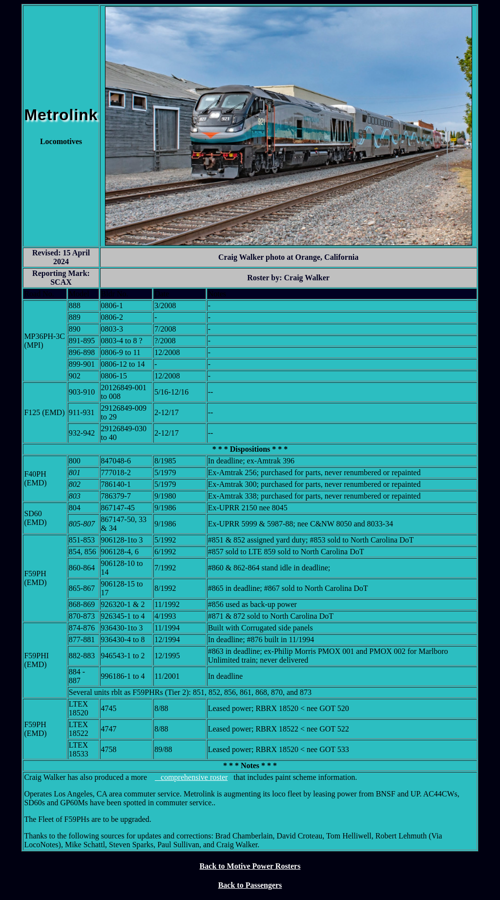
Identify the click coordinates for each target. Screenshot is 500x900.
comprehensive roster (191, 777)
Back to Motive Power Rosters (250, 866)
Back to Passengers (250, 885)
